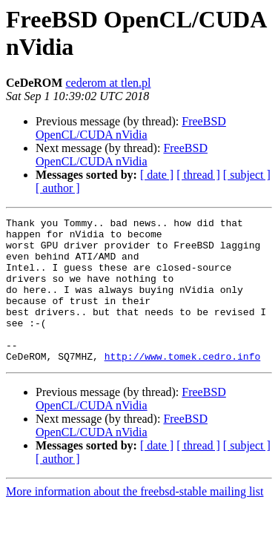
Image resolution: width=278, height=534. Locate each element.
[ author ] (58, 188)
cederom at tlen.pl (107, 82)
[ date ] (156, 174)
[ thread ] (198, 174)
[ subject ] (247, 174)
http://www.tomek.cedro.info (183, 385)
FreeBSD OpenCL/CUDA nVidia (131, 128)
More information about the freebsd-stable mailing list (134, 520)
